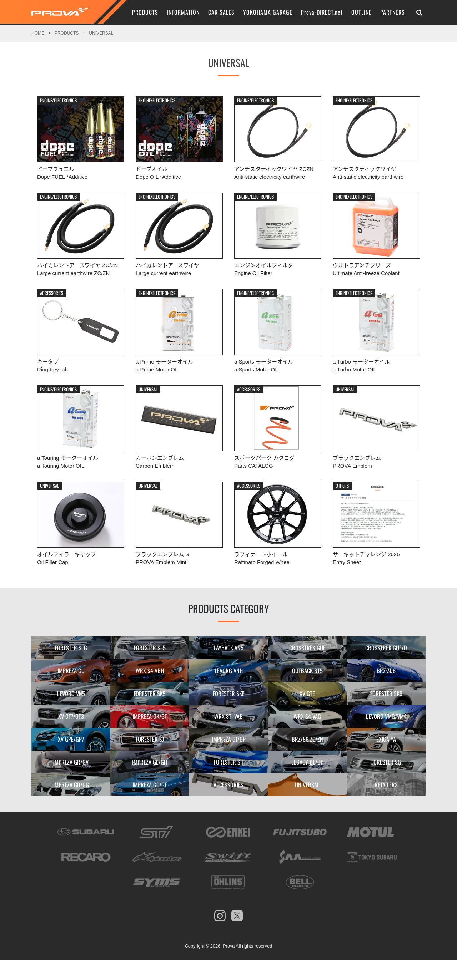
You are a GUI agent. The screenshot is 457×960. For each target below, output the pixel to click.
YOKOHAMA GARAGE (267, 12)
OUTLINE (361, 12)
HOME (37, 31)
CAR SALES (221, 12)
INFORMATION (183, 12)
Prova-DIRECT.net (322, 12)
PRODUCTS (145, 12)
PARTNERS (392, 12)
